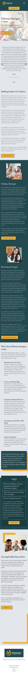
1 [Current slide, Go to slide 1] (13, 82)
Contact (14, 671)
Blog (14, 669)
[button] (24, 3)
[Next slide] (25, 64)
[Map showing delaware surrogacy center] (14, 627)
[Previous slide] (2, 64)
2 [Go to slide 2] (14, 82)
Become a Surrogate (14, 665)
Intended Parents (14, 667)
